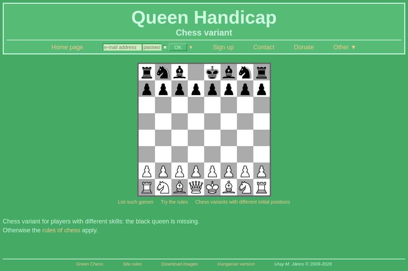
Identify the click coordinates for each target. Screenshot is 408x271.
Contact (264, 47)
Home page (67, 47)
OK (178, 47)
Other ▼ (344, 47)
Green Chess (89, 264)
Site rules (132, 264)
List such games (135, 202)
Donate (304, 47)
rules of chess (61, 230)
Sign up (223, 47)
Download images (179, 264)
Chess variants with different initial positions (242, 202)
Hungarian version (236, 264)
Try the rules (174, 202)
